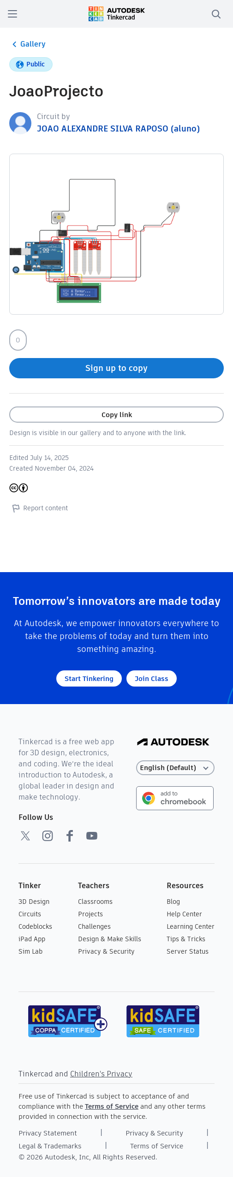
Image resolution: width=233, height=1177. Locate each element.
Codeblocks (35, 926)
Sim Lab (30, 951)
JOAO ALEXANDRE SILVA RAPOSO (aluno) (118, 128)
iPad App (31, 939)
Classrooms (95, 901)
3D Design (33, 901)
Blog (173, 901)
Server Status (188, 951)
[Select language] (175, 768)
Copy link (117, 414)
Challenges (94, 926)
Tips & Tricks (186, 939)
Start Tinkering (89, 678)
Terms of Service (111, 1106)
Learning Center (191, 926)
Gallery (27, 44)
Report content (38, 508)
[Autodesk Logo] (173, 742)
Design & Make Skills (109, 939)
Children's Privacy (101, 1074)
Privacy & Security (106, 951)
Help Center (184, 914)
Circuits (29, 914)
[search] (216, 14)
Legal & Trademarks (50, 1146)
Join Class (151, 678)
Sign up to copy (116, 368)
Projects (90, 914)
